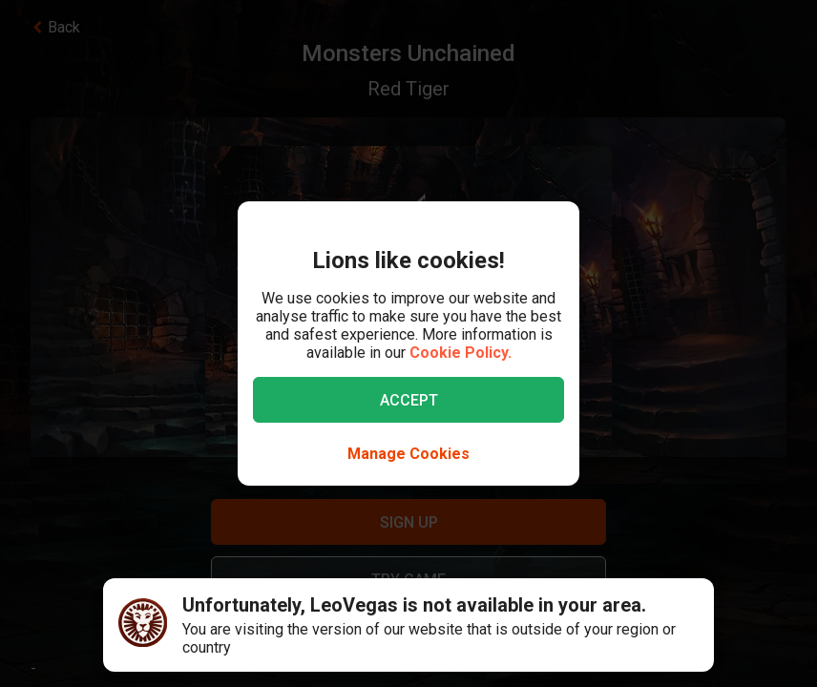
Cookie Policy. (460, 353)
